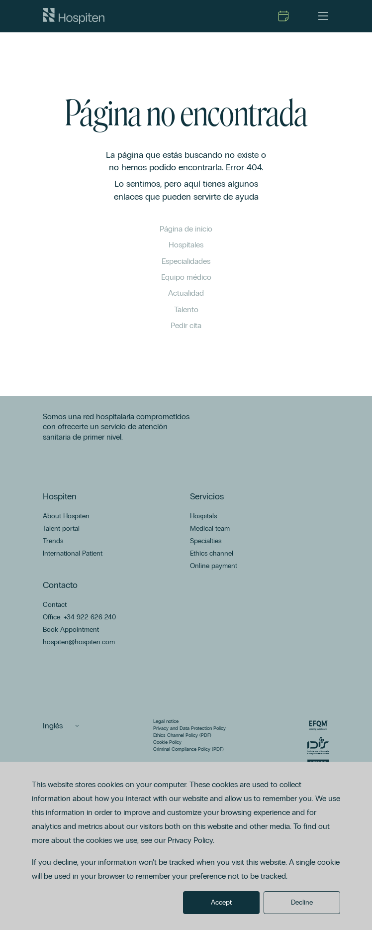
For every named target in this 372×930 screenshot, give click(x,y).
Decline (302, 902)
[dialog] (186, 846)
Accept (221, 902)
